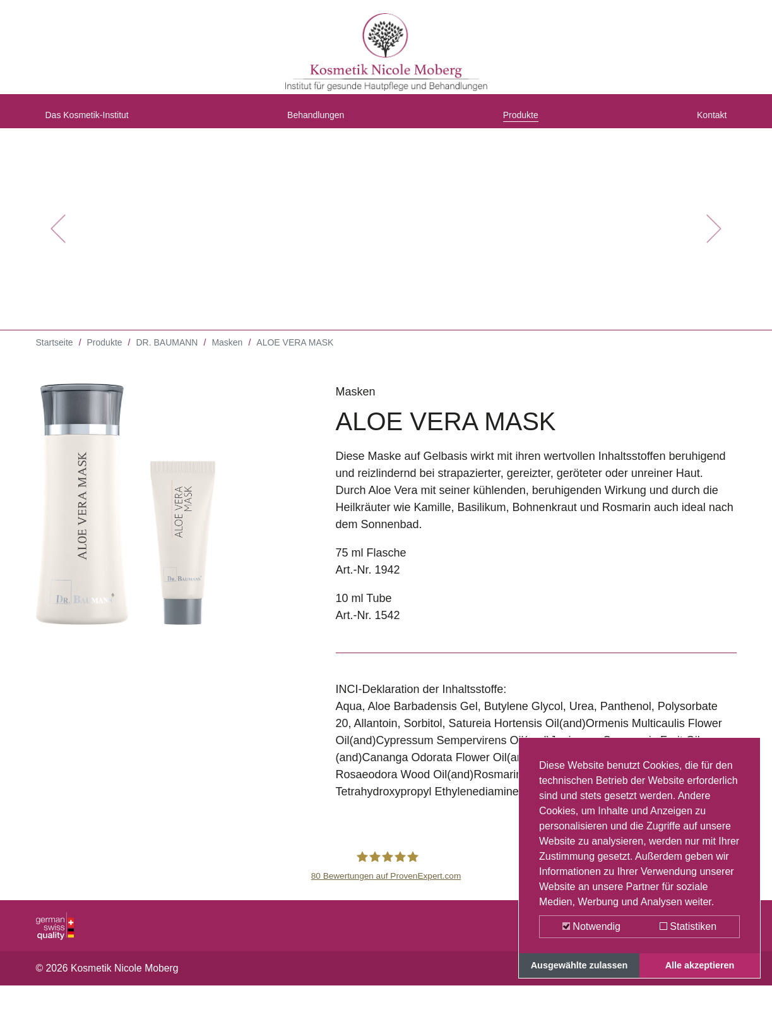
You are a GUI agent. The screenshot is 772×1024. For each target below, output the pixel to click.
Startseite (54, 354)
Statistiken (688, 926)
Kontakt (707, 122)
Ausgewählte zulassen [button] (579, 965)
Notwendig (591, 926)
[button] (58, 240)
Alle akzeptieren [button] (700, 965)
